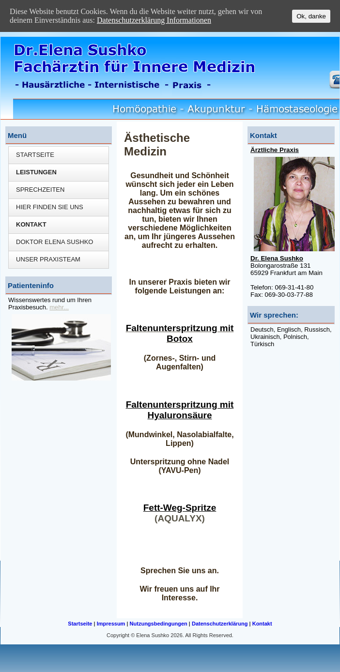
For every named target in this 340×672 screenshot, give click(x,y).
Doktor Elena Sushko (54, 241)
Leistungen (36, 172)
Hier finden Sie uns (49, 207)
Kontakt (31, 224)
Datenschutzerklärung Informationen (154, 20)
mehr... (59, 307)
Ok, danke (311, 16)
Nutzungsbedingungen (158, 623)
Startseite (35, 154)
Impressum (111, 623)
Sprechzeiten (40, 189)
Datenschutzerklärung (220, 623)
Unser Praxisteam (48, 259)
